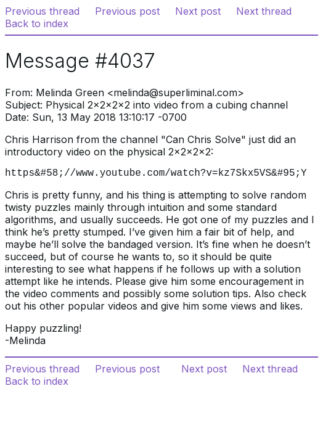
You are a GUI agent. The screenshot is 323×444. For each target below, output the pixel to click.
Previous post (127, 11)
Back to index (36, 23)
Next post (198, 11)
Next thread (264, 11)
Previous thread (42, 11)
